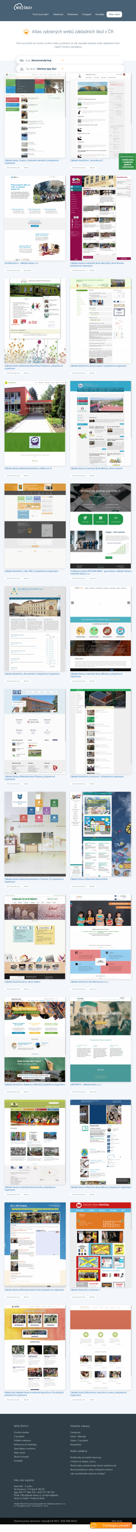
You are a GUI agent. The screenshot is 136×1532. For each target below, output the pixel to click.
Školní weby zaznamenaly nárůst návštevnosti (93, 1465)
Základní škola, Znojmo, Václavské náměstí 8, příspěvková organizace (32, 161)
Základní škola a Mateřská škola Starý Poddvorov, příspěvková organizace (34, 367)
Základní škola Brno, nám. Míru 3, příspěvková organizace (31, 571)
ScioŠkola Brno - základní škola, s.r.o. (22, 263)
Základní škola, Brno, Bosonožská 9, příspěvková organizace (98, 366)
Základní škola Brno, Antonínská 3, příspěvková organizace (32, 674)
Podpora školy (37, 1498)
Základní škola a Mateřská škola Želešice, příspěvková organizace (30, 777)
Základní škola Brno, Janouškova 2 (86, 160)
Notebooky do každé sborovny (85, 1457)
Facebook (75, 1432)
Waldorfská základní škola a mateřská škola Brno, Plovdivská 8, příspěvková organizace (34, 1394)
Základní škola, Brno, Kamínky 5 (85, 1290)
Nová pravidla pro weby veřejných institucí (91, 1469)
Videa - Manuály (78, 1436)
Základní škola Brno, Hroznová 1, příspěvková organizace (97, 776)
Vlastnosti (58, 14)
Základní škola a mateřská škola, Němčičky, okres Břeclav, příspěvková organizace (97, 264)
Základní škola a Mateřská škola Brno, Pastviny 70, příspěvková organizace (34, 880)
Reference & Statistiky (25, 1444)
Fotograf (86, 14)
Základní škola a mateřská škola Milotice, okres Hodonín (96, 468)
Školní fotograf (21, 1457)
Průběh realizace (22, 1440)
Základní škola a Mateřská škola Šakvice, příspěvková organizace (100, 1187)
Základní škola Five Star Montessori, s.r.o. (89, 982)
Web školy (117, 1521)
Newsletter (75, 1444)
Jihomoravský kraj (41, 60)
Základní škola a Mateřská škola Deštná (88, 879)
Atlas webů (114, 14)
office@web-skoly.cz (30, 1495)
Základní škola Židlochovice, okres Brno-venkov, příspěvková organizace (98, 1394)
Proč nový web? (41, 14)
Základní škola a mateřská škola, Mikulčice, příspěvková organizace (96, 675)
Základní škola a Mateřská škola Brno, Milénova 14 (28, 468)
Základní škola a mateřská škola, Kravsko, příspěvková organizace (30, 1188)
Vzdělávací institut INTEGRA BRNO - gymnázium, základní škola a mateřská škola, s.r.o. (100, 572)
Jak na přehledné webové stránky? (87, 1473)
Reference (73, 14)
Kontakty (100, 14)
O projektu (19, 1436)
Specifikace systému (24, 1448)
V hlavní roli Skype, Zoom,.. (83, 1461)
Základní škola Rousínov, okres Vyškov (22, 982)
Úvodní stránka (21, 1432)
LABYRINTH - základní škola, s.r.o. (85, 1085)
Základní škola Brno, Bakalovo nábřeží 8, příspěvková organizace (35, 1085)
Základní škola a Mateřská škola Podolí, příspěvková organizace (34, 1290)
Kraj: (28, 60)
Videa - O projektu (79, 1440)
